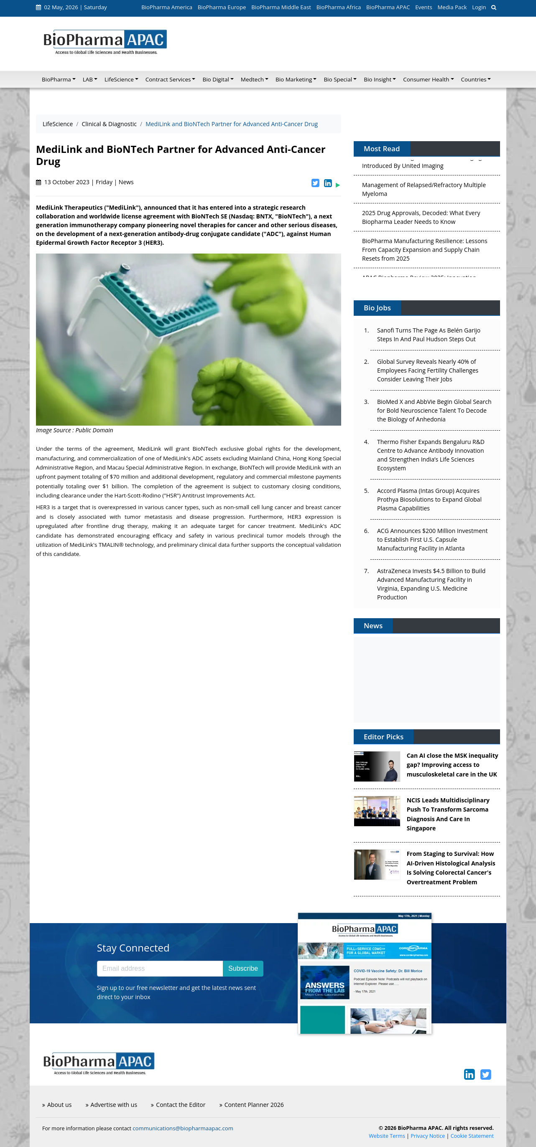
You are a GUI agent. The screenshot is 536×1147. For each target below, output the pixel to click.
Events (423, 7)
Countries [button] (474, 79)
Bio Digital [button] (215, 79)
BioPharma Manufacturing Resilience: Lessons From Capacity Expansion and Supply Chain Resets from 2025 (425, 251)
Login (479, 7)
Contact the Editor (178, 1105)
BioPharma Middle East (281, 7)
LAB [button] (88, 79)
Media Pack (452, 7)
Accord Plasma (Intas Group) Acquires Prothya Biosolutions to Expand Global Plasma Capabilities (429, 499)
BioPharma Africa (338, 7)
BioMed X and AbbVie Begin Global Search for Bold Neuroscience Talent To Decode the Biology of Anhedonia (434, 410)
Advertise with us (112, 1105)
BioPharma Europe (222, 7)
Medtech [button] (252, 79)
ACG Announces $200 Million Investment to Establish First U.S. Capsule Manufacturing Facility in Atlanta (432, 539)
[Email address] (160, 969)
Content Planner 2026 (252, 1105)
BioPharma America (166, 7)
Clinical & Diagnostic (109, 124)
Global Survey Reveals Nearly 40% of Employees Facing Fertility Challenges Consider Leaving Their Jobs (427, 370)
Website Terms (387, 1135)
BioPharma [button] (56, 79)
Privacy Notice (428, 1135)
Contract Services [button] (168, 79)
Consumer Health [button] (426, 79)
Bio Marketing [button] (294, 79)
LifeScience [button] (119, 79)
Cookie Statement (472, 1135)
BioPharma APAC (388, 7)
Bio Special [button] (338, 79)
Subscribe (243, 968)
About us (56, 1105)
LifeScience (58, 124)
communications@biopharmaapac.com (183, 1128)
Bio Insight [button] (377, 79)
